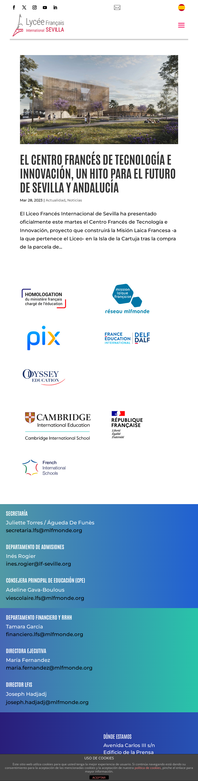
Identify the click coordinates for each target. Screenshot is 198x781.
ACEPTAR (98, 777)
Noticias (74, 200)
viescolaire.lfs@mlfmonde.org (45, 598)
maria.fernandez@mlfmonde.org (49, 668)
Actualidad (55, 200)
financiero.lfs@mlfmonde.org (44, 634)
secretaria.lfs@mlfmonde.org (44, 530)
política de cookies (148, 768)
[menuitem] (181, 7)
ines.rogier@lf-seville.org (38, 564)
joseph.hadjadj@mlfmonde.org (47, 702)
